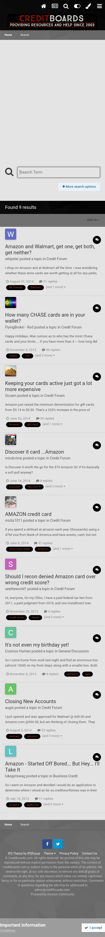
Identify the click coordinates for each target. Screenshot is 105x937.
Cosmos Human (18, 651)
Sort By (93, 220)
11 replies (44, 799)
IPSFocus (33, 853)
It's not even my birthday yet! (37, 645)
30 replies (45, 418)
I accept (93, 928)
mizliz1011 (13, 520)
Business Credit (65, 776)
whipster (12, 259)
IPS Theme (15, 853)
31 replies (48, 281)
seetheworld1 (15, 589)
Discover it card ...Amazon (34, 452)
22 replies (46, 730)
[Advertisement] (52, 94)
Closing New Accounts (30, 701)
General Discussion (74, 651)
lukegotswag (15, 776)
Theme (50, 853)
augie (9, 708)
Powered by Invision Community (52, 894)
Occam (10, 396)
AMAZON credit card (28, 514)
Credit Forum (57, 259)
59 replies (51, 350)
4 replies (52, 611)
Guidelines (7, 930)
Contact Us (89, 853)
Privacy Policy (69, 853)
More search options (79, 186)
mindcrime (13, 458)
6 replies (44, 481)
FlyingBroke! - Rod (19, 327)
